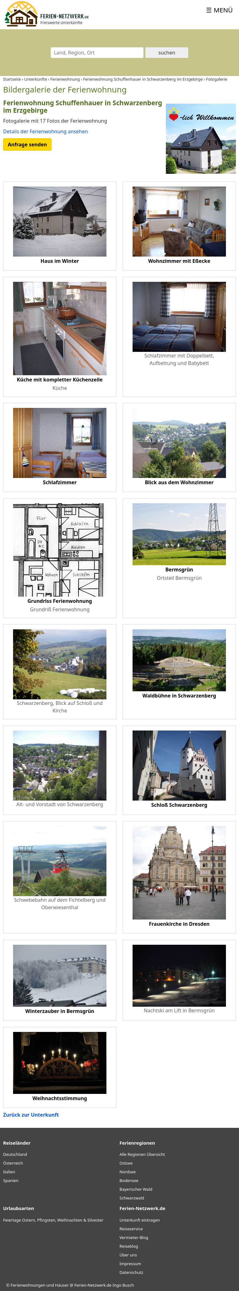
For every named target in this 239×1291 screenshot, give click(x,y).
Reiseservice (131, 1229)
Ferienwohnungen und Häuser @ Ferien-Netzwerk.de (61, 1285)
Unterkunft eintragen (140, 1220)
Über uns (128, 1255)
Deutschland (15, 1154)
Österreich (13, 1163)
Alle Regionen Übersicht (142, 1154)
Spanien (10, 1180)
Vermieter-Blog (134, 1237)
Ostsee (126, 1163)
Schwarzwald (132, 1198)
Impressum (130, 1263)
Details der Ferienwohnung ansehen (45, 131)
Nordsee (128, 1172)
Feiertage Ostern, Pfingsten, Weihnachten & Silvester (53, 1220)
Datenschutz (131, 1272)
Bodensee (129, 1180)
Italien (9, 1172)
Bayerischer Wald (136, 1189)
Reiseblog (129, 1246)
